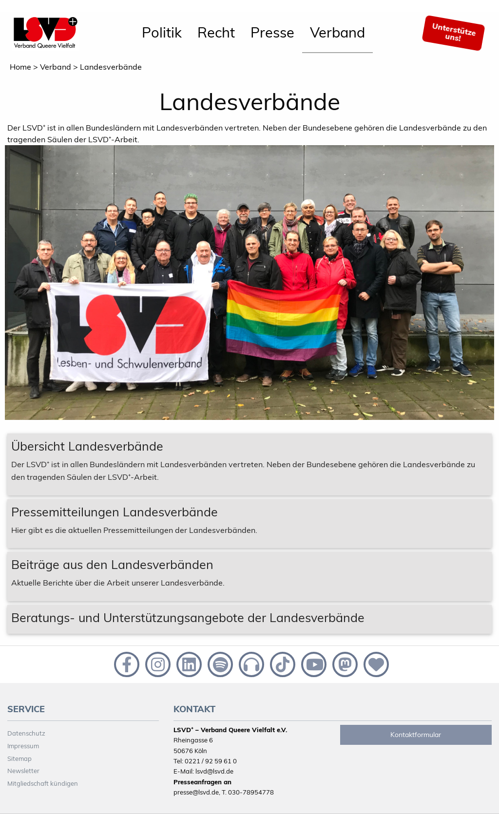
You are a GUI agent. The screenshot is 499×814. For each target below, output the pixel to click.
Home (20, 67)
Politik (162, 32)
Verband (337, 32)
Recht (216, 32)
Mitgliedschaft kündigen (42, 783)
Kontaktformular (415, 734)
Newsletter (23, 771)
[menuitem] (162, 33)
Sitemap (19, 758)
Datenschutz (26, 733)
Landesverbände (111, 67)
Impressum (23, 746)
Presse (272, 32)
